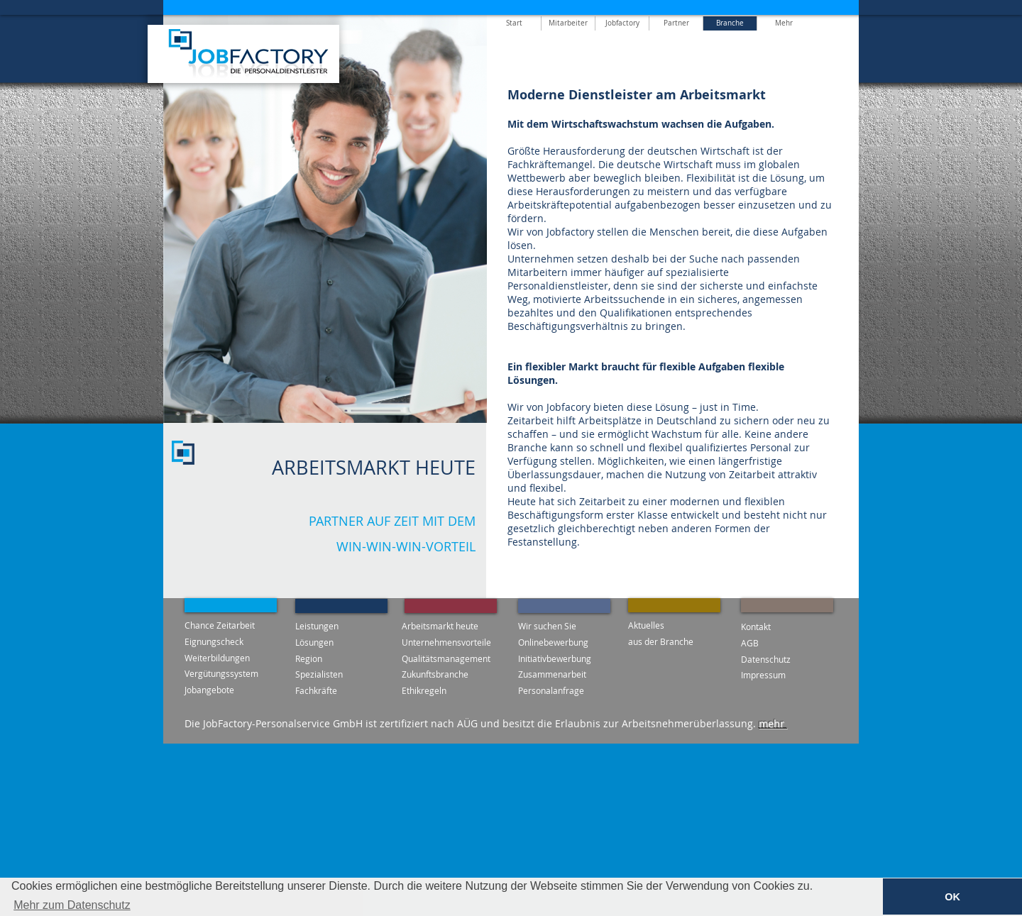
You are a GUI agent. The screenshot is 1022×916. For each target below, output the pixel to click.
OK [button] (952, 897)
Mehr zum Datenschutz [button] (72, 905)
